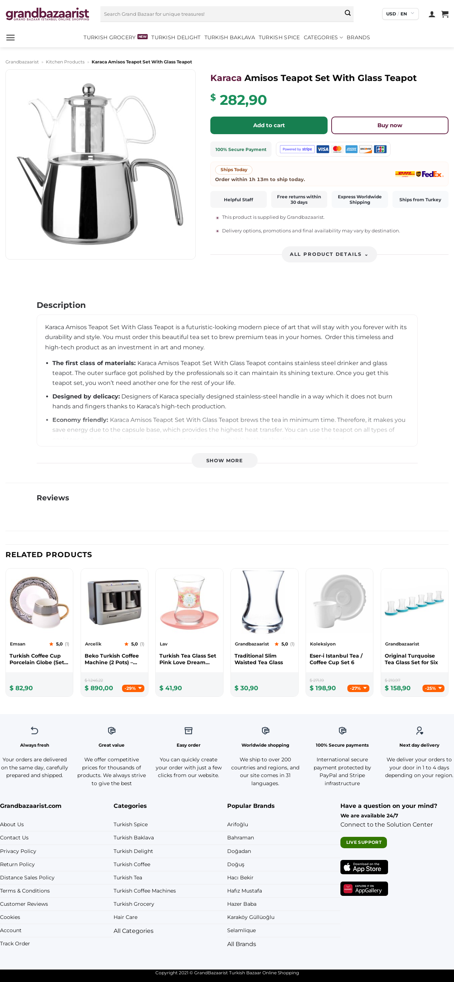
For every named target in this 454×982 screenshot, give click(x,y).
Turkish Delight (175, 37)
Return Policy (17, 864)
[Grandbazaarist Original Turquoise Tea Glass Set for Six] (414, 659)
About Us (12, 824)
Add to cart (269, 125)
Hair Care (125, 917)
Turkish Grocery (110, 37)
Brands (358, 37)
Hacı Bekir (240, 877)
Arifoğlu (237, 824)
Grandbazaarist (22, 62)
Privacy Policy (18, 851)
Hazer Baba (241, 904)
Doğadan (239, 851)
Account (11, 930)
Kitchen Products (65, 62)
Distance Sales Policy (27, 877)
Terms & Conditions (25, 890)
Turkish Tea (128, 877)
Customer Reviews (24, 904)
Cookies (10, 917)
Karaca (226, 78)
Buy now (389, 125)
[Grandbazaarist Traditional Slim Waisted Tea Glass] (264, 659)
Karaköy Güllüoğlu (250, 917)
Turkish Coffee (132, 864)
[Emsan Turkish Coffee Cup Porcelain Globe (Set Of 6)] (39, 659)
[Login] (432, 14)
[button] (10, 37)
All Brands (241, 944)
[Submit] (348, 14)
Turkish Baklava (229, 37)
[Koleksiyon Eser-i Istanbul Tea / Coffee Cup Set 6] (339, 659)
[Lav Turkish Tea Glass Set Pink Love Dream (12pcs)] (189, 659)
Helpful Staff (238, 199)
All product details (329, 254)
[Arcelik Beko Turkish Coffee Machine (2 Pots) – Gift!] (114, 659)
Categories (323, 37)
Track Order (15, 943)
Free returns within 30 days (299, 199)
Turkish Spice (279, 37)
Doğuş (235, 864)
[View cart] (445, 14)
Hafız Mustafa (244, 890)
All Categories (134, 930)
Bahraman (240, 837)
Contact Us (14, 837)
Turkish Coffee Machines (145, 890)
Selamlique (241, 930)
